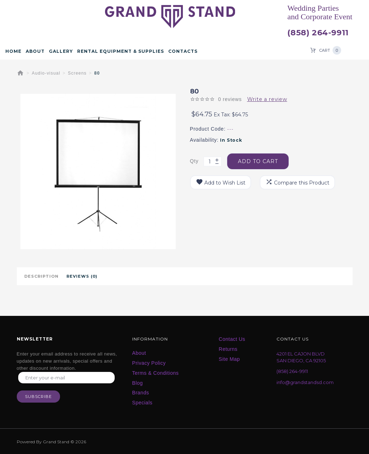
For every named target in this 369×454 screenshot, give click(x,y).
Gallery (61, 51)
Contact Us (232, 339)
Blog (137, 382)
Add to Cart (258, 161)
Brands (140, 392)
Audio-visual (46, 73)
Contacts (183, 51)
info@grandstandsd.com (305, 382)
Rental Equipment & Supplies (120, 51)
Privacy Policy (149, 362)
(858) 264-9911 (317, 33)
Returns (228, 349)
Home (13, 51)
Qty (194, 161)
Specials (142, 402)
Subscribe (38, 396)
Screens (77, 73)
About (35, 51)
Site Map (229, 359)
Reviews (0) (82, 276)
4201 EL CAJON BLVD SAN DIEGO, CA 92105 (301, 357)
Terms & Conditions (155, 372)
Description (41, 276)
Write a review (267, 99)
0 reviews (229, 99)
